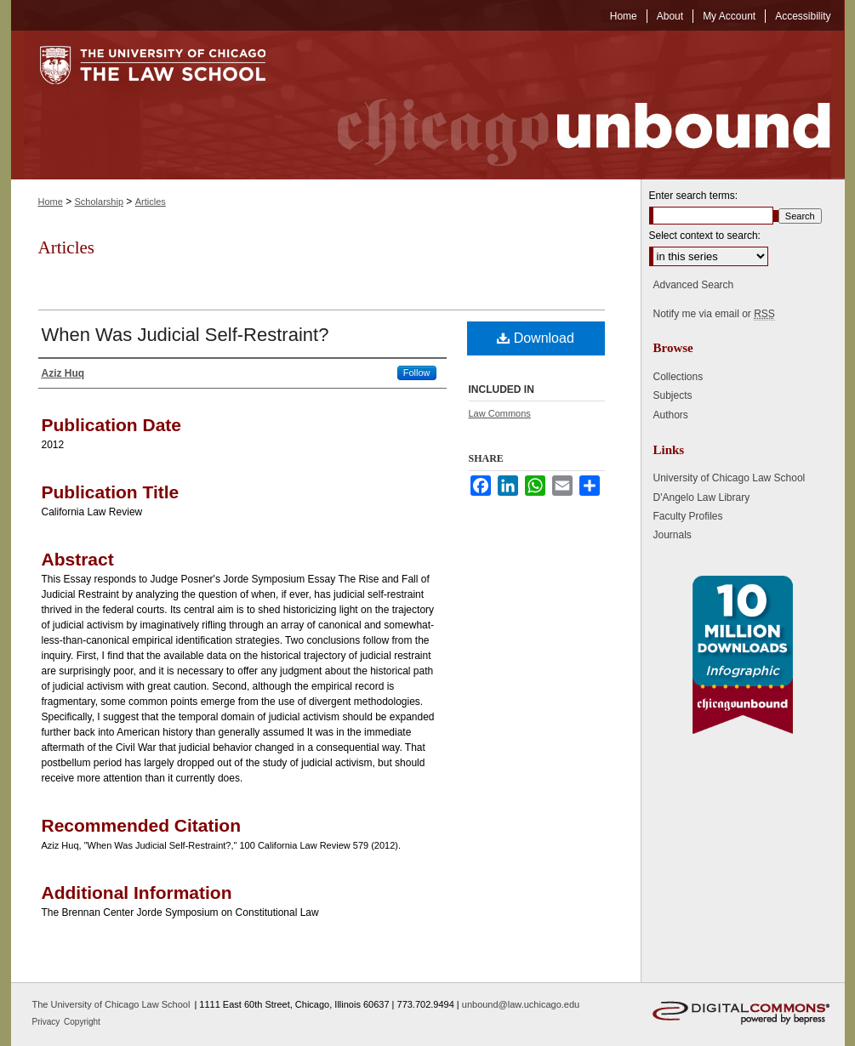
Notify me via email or (714, 314)
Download (535, 338)
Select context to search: (705, 236)
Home (50, 201)
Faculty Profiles (688, 516)
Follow (416, 372)
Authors (670, 415)
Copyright (82, 1021)
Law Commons (500, 413)
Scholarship (99, 201)
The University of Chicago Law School (111, 1004)
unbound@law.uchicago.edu (520, 1004)
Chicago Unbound (568, 105)
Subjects (673, 395)
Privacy (47, 1021)
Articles (150, 201)
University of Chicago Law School (729, 478)
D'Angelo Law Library (701, 497)
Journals (672, 535)
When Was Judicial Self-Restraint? (185, 334)
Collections (678, 377)
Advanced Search (693, 285)
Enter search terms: (693, 196)
